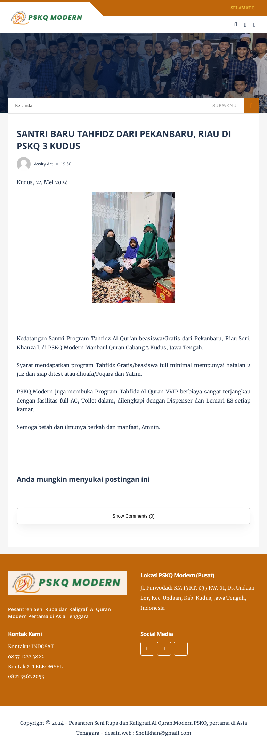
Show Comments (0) (133, 516)
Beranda (23, 105)
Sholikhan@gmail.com (163, 733)
